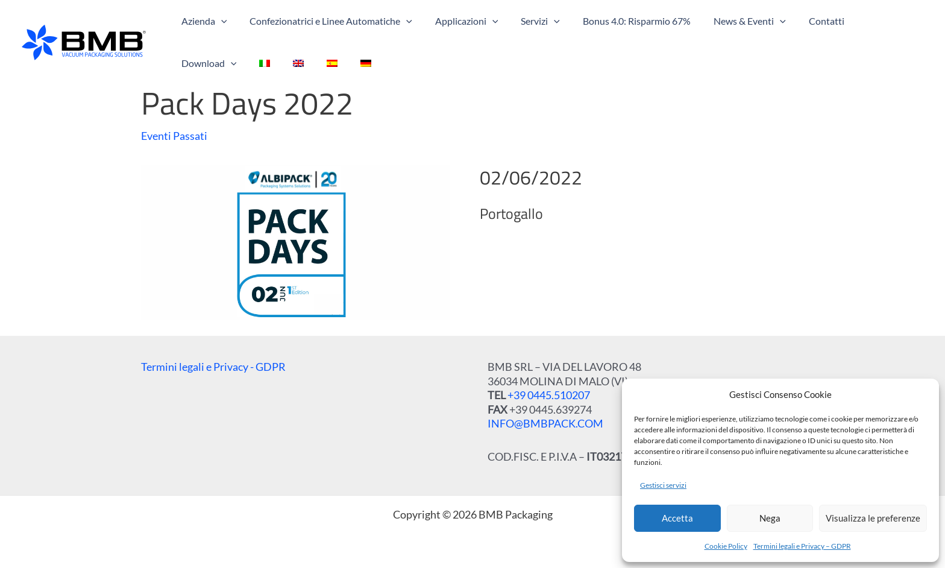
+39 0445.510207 (548, 395)
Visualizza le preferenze (873, 518)
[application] (219, 21)
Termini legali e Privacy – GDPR (802, 546)
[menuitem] (185, 63)
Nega (769, 518)
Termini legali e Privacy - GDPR (213, 366)
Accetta (677, 518)
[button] (202, 21)
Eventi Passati (174, 135)
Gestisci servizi (663, 485)
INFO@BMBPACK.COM (545, 423)
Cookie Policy (726, 546)
